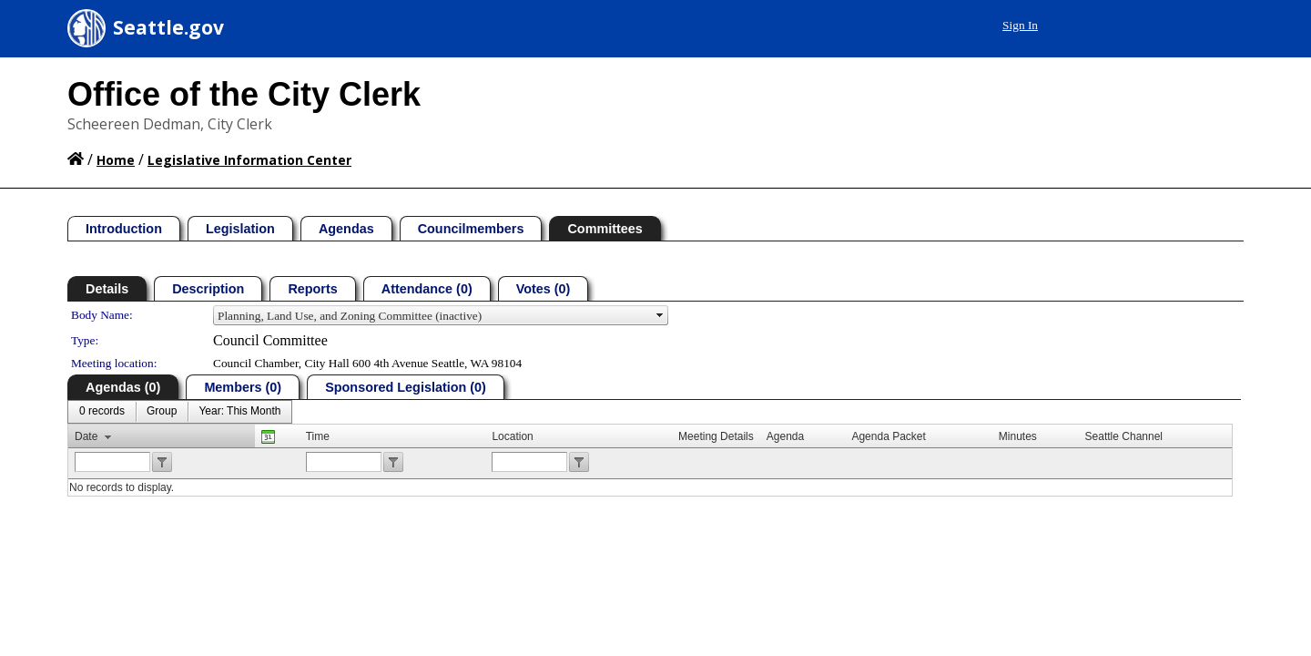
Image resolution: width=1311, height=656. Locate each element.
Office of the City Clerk (244, 94)
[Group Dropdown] (162, 412)
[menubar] (179, 412)
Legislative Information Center (249, 160)
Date (86, 436)
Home (116, 160)
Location (512, 436)
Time (318, 436)
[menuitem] (102, 412)
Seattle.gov (168, 27)
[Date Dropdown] (239, 412)
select (660, 315)
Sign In (1202, 25)
